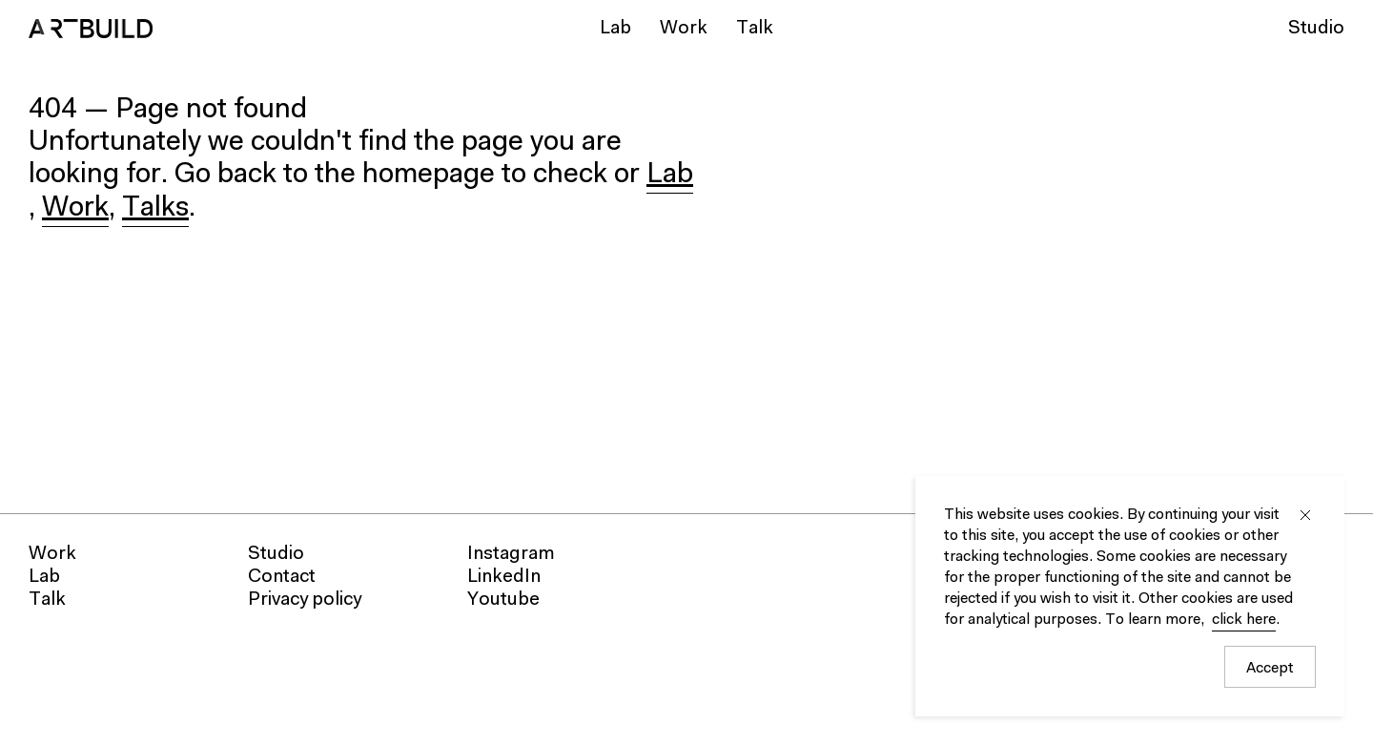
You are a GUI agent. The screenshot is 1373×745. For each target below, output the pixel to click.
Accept (1270, 668)
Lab (615, 28)
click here (1244, 620)
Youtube (503, 600)
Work (683, 28)
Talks (155, 209)
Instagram (511, 554)
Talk (754, 28)
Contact (282, 577)
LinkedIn (504, 577)
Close (1305, 515)
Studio (1316, 28)
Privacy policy (304, 600)
